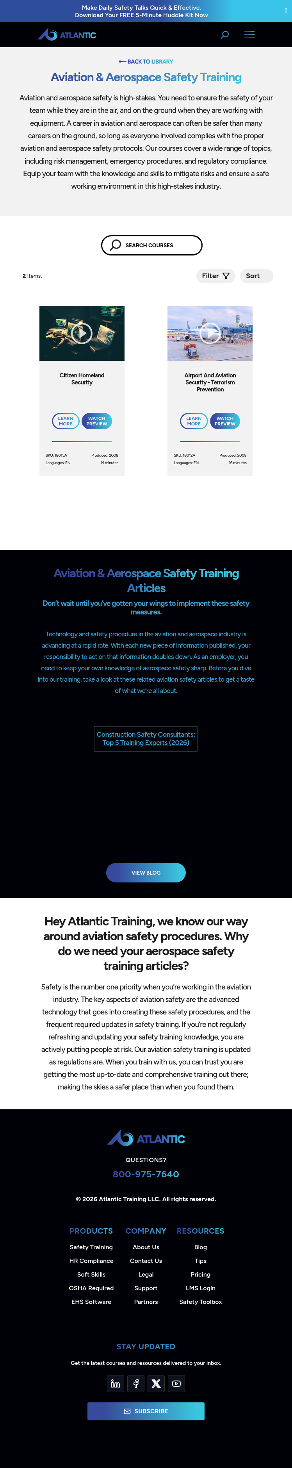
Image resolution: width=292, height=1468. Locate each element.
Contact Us (146, 1260)
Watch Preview (96, 421)
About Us (146, 1247)
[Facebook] (135, 1383)
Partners (146, 1301)
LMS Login (200, 1288)
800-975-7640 (146, 1174)
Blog (200, 1247)
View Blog (146, 873)
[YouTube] (176, 1383)
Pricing (201, 1274)
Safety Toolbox (200, 1301)
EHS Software (91, 1301)
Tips (201, 1260)
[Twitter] (156, 1383)
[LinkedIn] (115, 1383)
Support (145, 1288)
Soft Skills (91, 1274)
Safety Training (91, 1247)
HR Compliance (91, 1260)
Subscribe (146, 1411)
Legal (146, 1274)
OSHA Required (91, 1288)
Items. (33, 276)
